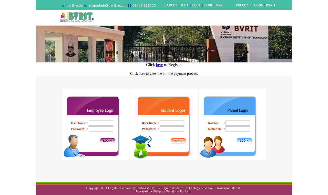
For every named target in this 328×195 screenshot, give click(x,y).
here (159, 64)
